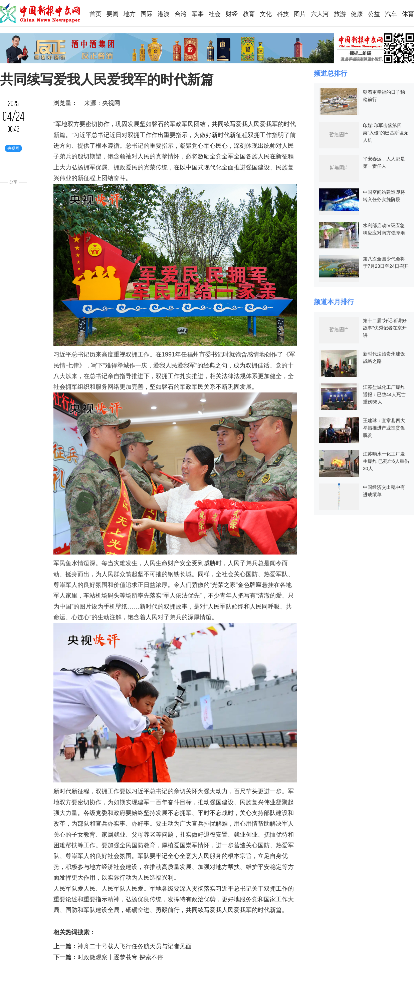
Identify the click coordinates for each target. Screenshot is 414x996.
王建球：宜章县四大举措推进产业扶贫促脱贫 (384, 428)
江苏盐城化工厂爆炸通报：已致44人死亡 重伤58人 (384, 394)
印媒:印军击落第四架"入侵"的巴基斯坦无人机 (385, 133)
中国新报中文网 (40, 13)
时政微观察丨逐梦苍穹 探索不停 (120, 957)
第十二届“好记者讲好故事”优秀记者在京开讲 (385, 328)
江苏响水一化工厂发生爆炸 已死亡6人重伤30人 (386, 461)
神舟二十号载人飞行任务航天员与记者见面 (134, 946)
